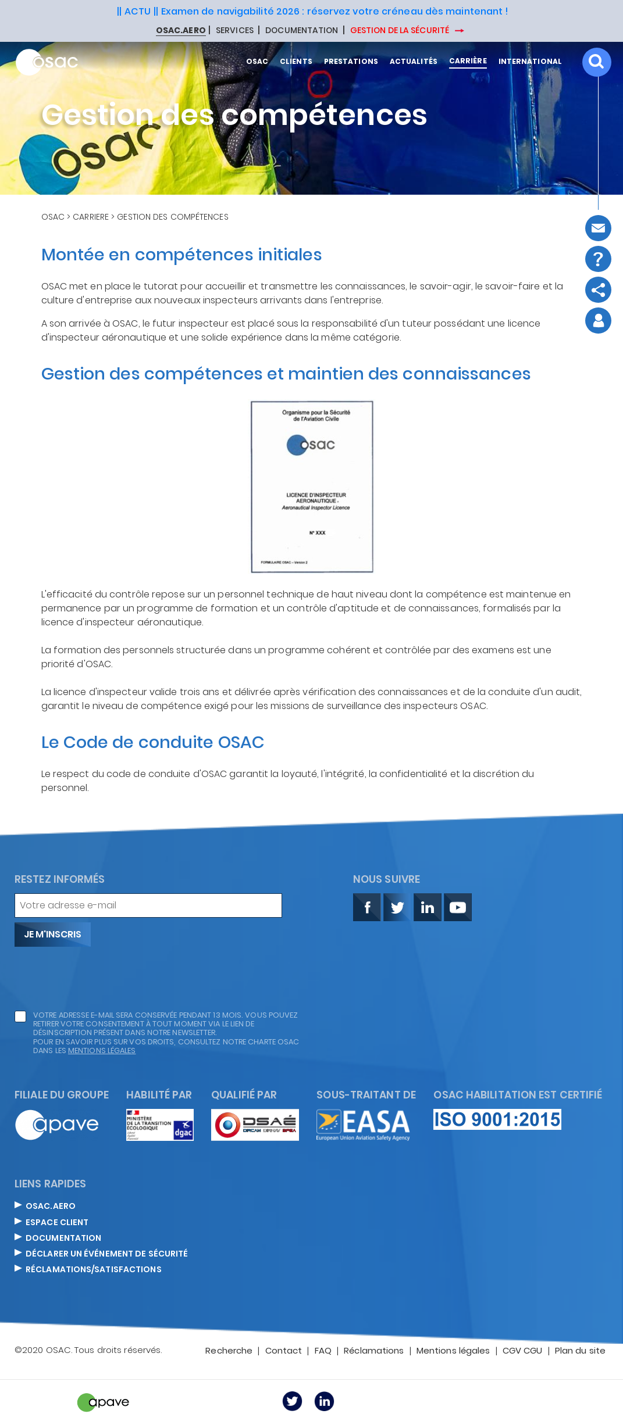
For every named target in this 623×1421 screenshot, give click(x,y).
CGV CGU (523, 1351)
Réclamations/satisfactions (94, 1270)
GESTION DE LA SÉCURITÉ (400, 30)
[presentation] (103, 978)
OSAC (53, 217)
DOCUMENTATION (301, 31)
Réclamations (374, 1351)
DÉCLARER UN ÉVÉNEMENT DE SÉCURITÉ (107, 1254)
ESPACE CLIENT (57, 1223)
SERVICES (235, 31)
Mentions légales (453, 1351)
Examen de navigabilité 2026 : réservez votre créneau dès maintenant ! (335, 11)
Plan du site (580, 1351)
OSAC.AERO (51, 1206)
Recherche (228, 1351)
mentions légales (102, 1050)
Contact (283, 1351)
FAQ (323, 1351)
